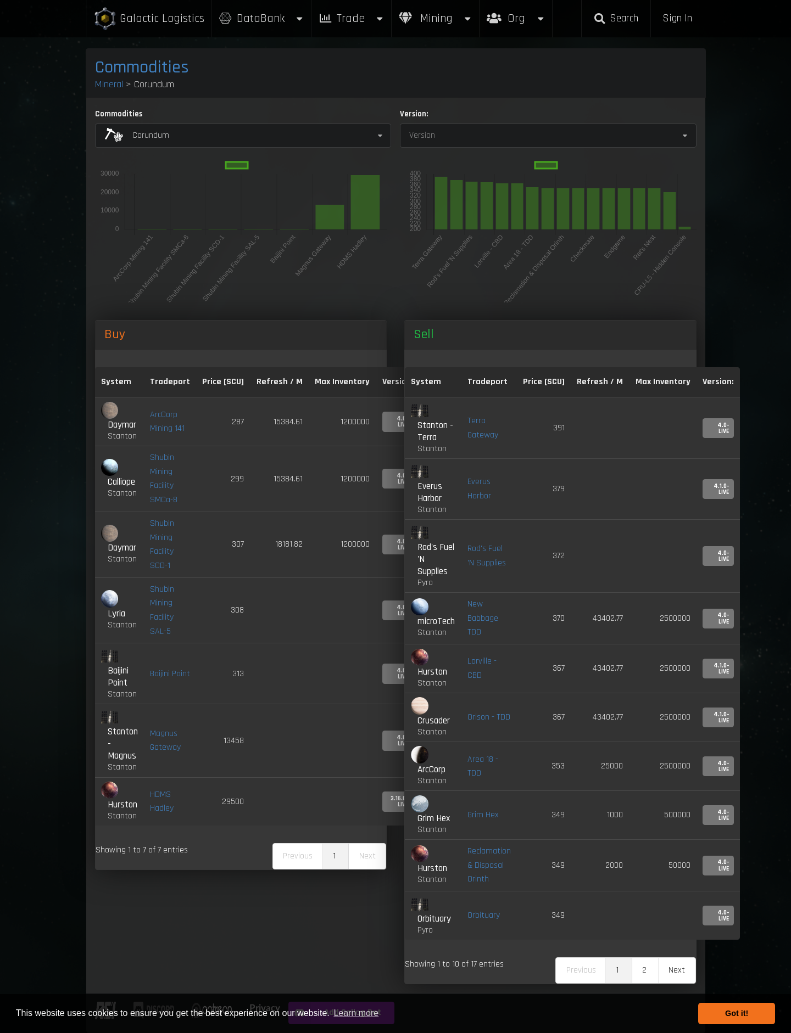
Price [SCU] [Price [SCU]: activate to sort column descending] (223, 382)
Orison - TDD (488, 717)
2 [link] (644, 970)
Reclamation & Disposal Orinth (489, 865)
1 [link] (334, 856)
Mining (435, 18)
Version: (414, 114)
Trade (352, 18)
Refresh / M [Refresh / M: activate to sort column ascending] (280, 382)
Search (615, 18)
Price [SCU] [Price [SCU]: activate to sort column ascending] (544, 382)
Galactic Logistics (148, 19)
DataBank (261, 18)
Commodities (142, 67)
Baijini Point (170, 674)
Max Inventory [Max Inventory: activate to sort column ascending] (342, 382)
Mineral (109, 84)
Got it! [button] (736, 1013)
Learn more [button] (355, 1013)
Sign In (677, 18)
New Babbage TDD (482, 618)
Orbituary (483, 915)
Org (516, 13)
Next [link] (677, 970)
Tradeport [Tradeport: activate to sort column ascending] (170, 382)
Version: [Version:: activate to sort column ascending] (718, 382)
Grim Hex (483, 815)
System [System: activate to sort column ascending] (116, 382)
